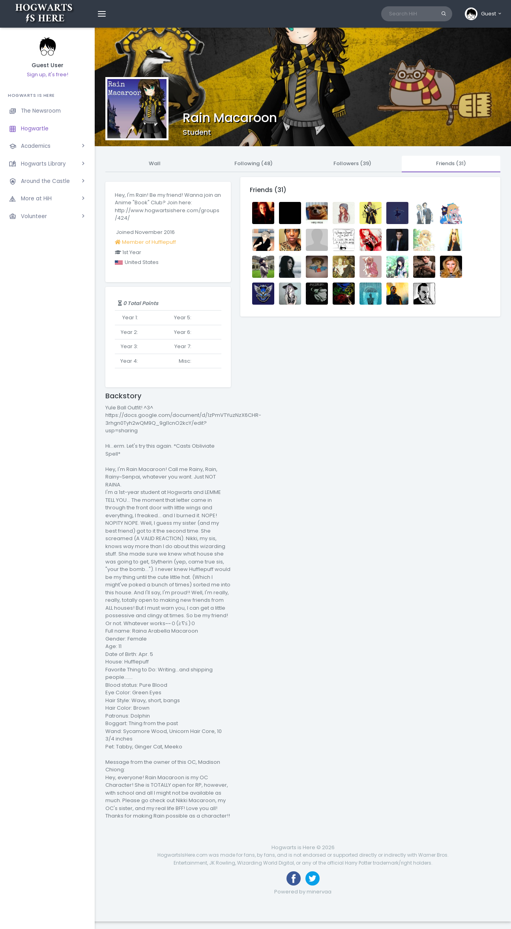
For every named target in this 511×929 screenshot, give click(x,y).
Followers (352, 163)
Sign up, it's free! (47, 74)
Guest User (48, 65)
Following (253, 163)
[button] (483, 14)
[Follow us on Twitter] (312, 878)
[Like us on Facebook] (293, 878)
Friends (451, 163)
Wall (155, 163)
